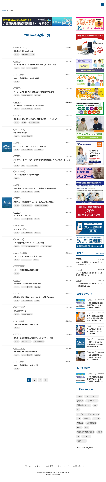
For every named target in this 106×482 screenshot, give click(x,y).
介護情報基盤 (91, 423)
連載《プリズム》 (19, 129)
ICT (23, 68)
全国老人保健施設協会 (41, 205)
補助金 (79, 427)
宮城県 (36, 259)
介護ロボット (81, 441)
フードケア (86, 436)
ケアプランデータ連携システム (88, 414)
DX (78, 436)
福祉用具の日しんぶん (21, 47)
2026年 (79, 396)
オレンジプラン (26, 341)
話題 (89, 326)
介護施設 (80, 423)
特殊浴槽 (37, 287)
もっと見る (99, 253)
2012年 (17, 54)
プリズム (96, 418)
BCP (95, 405)
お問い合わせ (78, 470)
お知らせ (78, 259)
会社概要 (49, 470)
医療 (86, 427)
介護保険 (37, 355)
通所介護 (37, 95)
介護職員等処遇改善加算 (85, 432)
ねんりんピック (26, 259)
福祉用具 (80, 401)
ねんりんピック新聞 (20, 253)
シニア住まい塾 (19, 239)
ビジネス (37, 109)
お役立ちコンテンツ (92, 300)
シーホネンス (39, 149)
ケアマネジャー (91, 401)
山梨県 (37, 300)
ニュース (17, 88)
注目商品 (17, 61)
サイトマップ (63, 470)
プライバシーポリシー (33, 470)
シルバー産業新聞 (32, 68)
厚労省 (99, 432)
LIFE (78, 418)
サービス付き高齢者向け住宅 (30, 246)
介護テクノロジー (91, 396)
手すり (37, 191)
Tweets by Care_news (84, 448)
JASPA (24, 122)
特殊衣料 (37, 232)
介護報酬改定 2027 (83, 405)
